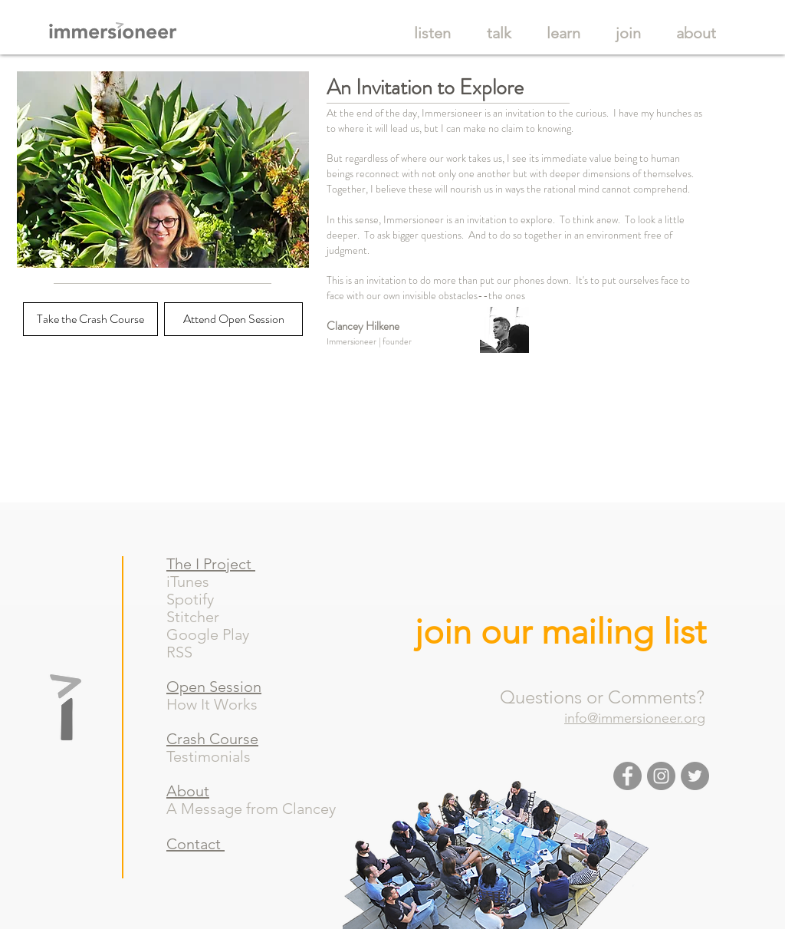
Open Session (213, 686)
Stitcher (200, 617)
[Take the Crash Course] (90, 319)
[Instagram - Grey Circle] (661, 776)
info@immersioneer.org (634, 718)
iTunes (189, 581)
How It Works (212, 704)
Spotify (199, 599)
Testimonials (208, 756)
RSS (185, 652)
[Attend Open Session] (233, 319)
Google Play (215, 634)
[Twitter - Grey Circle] (695, 776)
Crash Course (212, 739)
